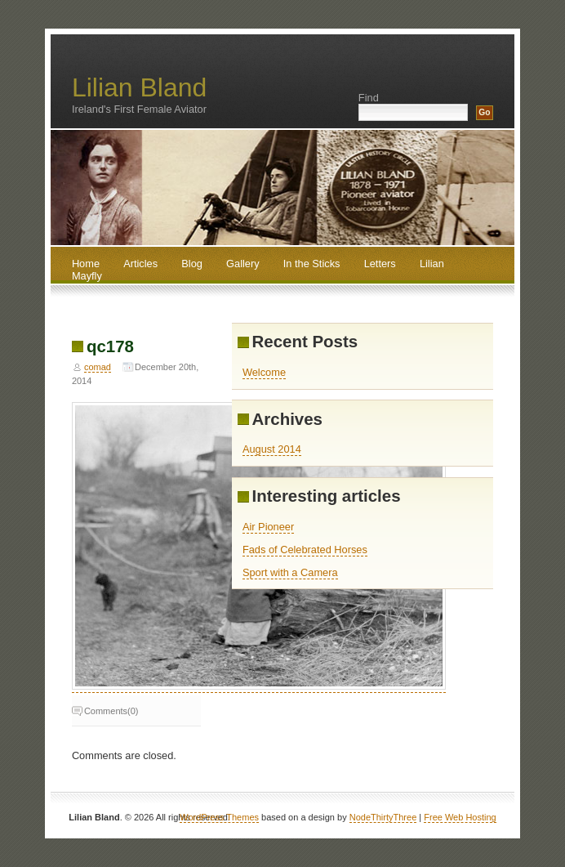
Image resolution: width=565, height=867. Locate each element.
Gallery (243, 263)
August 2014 (271, 449)
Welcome (264, 372)
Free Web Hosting (460, 817)
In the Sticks (311, 263)
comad (97, 367)
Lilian (432, 263)
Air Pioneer (268, 527)
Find (368, 98)
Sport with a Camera (290, 572)
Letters (380, 263)
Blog (191, 263)
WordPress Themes (219, 817)
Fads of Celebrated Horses (304, 549)
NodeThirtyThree (383, 817)
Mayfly (87, 276)
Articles (140, 263)
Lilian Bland (139, 87)
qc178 (110, 346)
